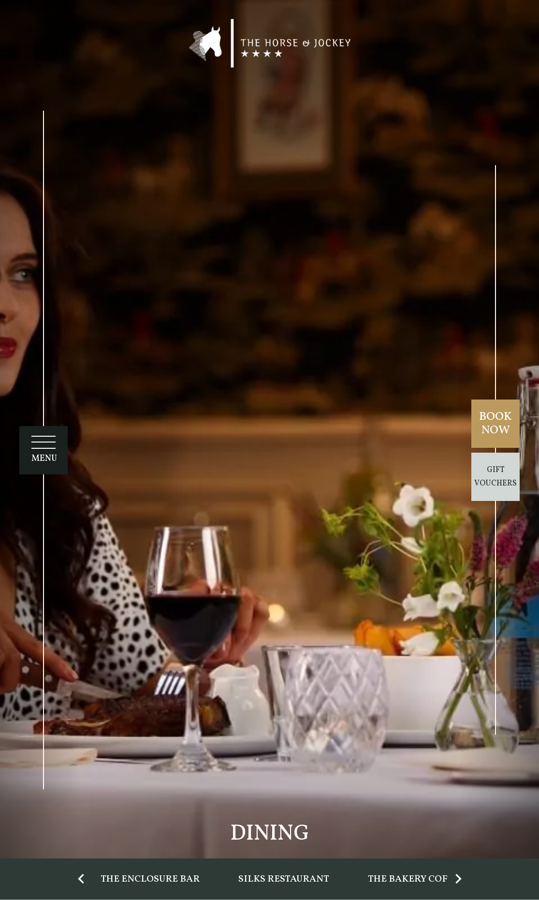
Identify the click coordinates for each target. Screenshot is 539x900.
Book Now (495, 424)
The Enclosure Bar (150, 879)
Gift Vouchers (495, 477)
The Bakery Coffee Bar (427, 879)
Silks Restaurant (283, 879)
